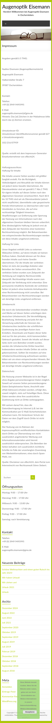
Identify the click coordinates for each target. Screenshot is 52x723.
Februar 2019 (8, 651)
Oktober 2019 (9, 632)
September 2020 (10, 627)
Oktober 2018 (9, 661)
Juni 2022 (7, 617)
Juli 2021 (6, 622)
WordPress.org (9, 701)
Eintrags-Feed (9, 691)
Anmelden (7, 686)
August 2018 (8, 670)
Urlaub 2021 (8, 587)
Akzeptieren (30, 712)
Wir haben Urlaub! (11, 577)
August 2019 (8, 641)
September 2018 (10, 666)
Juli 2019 (6, 646)
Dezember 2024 (10, 608)
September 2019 (10, 637)
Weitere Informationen (28, 709)
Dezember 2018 (10, 656)
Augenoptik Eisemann (26, 7)
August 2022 (8, 613)
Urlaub (5, 592)
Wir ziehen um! (9, 582)
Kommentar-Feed (10, 696)
